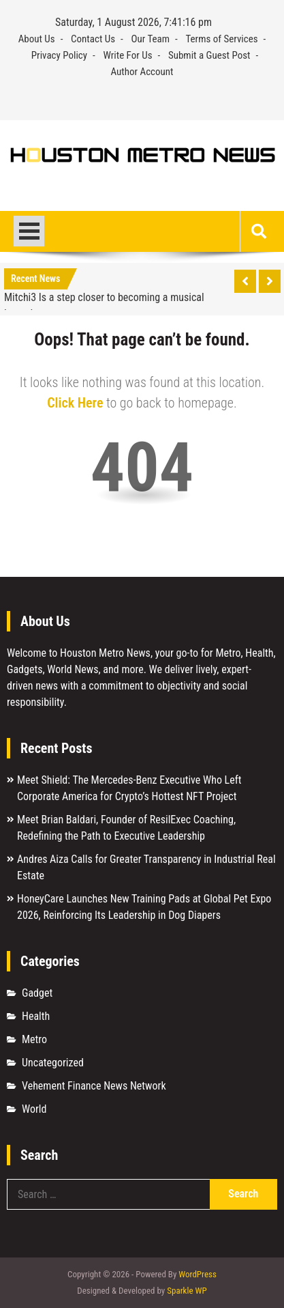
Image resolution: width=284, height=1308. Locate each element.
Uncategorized (53, 1062)
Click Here (75, 403)
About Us (36, 39)
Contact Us (93, 39)
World (34, 1109)
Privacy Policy (59, 55)
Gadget (37, 992)
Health (36, 1016)
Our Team (150, 39)
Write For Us (127, 55)
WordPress (197, 1274)
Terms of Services (221, 39)
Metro (34, 1039)
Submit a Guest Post (209, 55)
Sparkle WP (186, 1290)
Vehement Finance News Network (94, 1085)
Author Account (141, 72)
